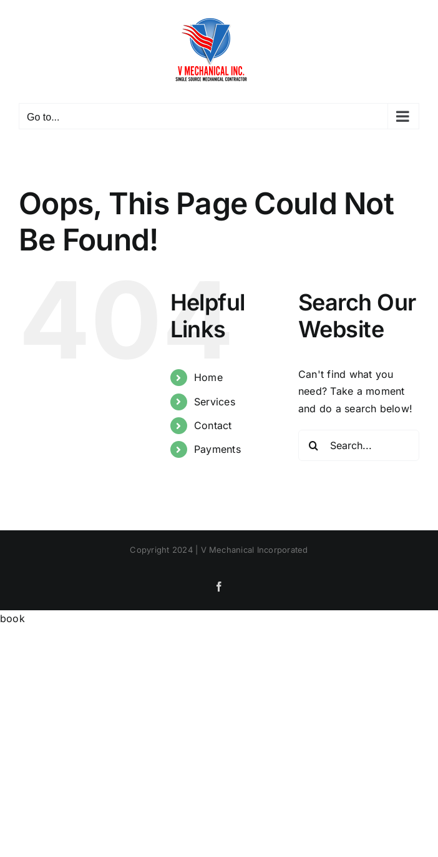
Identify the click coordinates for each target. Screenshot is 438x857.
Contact (213, 425)
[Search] (313, 445)
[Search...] (358, 445)
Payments (217, 449)
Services (214, 401)
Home (208, 377)
